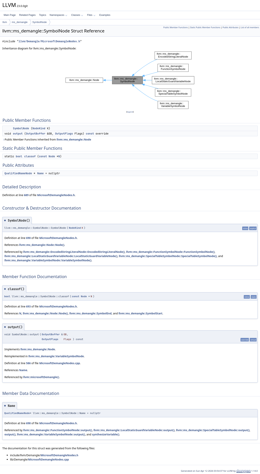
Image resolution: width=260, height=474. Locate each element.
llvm (5, 22)
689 (26, 195)
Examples (104, 15)
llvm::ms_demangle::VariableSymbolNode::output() (51, 434)
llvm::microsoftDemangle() (41, 377)
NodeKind (38, 128)
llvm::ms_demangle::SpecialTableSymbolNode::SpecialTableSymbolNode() (168, 256)
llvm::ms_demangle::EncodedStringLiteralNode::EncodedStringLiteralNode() (74, 252)
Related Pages (27, 15)
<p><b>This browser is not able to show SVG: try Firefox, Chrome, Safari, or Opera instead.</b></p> (130, 80)
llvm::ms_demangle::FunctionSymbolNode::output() (57, 430)
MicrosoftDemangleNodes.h (56, 195)
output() (9, 434)
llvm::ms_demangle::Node (74, 139)
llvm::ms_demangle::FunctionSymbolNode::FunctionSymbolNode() (170, 252)
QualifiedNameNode (18, 173)
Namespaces (58, 15)
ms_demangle (20, 22)
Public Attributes (231, 27)
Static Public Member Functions (205, 27)
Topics (42, 15)
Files (91, 15)
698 (28, 423)
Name (40, 173)
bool (19, 156)
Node (52, 156)
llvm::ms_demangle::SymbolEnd (90, 313)
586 (28, 363)
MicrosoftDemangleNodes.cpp (59, 363)
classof (30, 156)
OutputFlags (64, 133)
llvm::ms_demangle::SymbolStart (140, 313)
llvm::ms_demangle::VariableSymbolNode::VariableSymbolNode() (47, 260)
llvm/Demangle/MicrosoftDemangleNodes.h (49, 41)
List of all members (250, 27)
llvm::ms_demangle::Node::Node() (41, 245)
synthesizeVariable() (105, 434)
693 (28, 306)
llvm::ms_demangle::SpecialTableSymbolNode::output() (212, 430)
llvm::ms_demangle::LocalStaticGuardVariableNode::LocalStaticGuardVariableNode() (60, 256)
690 (28, 238)
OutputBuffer (35, 133)
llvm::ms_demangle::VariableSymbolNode (56, 356)
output (18, 133)
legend (130, 112)
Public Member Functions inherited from (46, 139)
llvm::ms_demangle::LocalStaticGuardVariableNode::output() (134, 430)
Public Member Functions (175, 27)
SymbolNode (39, 22)
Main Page (10, 15)
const (90, 133)
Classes (77, 15)
